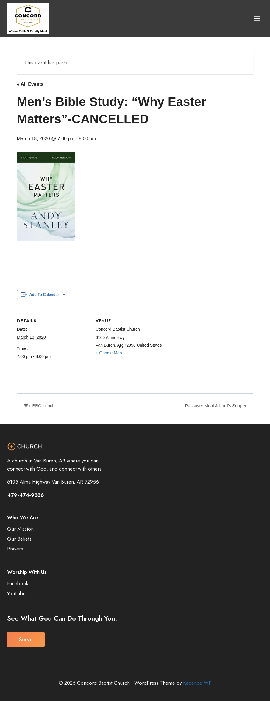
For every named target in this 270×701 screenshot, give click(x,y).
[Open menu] (256, 18)
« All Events (30, 84)
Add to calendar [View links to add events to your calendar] (44, 295)
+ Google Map (109, 352)
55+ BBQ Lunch (40, 405)
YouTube (16, 593)
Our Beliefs (19, 538)
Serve (26, 639)
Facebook (17, 583)
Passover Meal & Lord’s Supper (213, 405)
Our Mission (20, 528)
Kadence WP (197, 682)
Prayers (15, 548)
